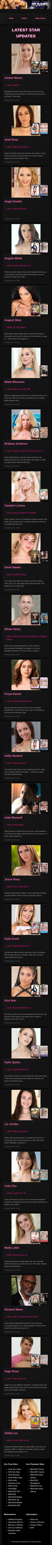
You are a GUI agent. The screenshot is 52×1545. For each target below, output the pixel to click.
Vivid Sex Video (14, 1469)
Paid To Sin (13, 1486)
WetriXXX (12, 1494)
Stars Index (40, 18)
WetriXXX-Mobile (15, 1503)
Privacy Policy (36, 1525)
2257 (32, 1528)
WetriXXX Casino (37, 1472)
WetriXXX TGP (14, 1491)
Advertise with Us (15, 1522)
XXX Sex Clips (14, 1472)
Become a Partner (15, 1525)
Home (24, 18)
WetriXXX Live (36, 1486)
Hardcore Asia (14, 1483)
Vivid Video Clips (15, 1478)
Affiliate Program (15, 1519)
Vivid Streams (14, 1475)
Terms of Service (37, 1522)
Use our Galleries (15, 1528)
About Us (34, 1519)
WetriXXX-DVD (14, 1505)
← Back (10, 18)
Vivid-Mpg (12, 1489)
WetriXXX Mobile (15, 1497)
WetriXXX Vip (13, 1500)
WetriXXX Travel (37, 1469)
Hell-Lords (12, 1480)
